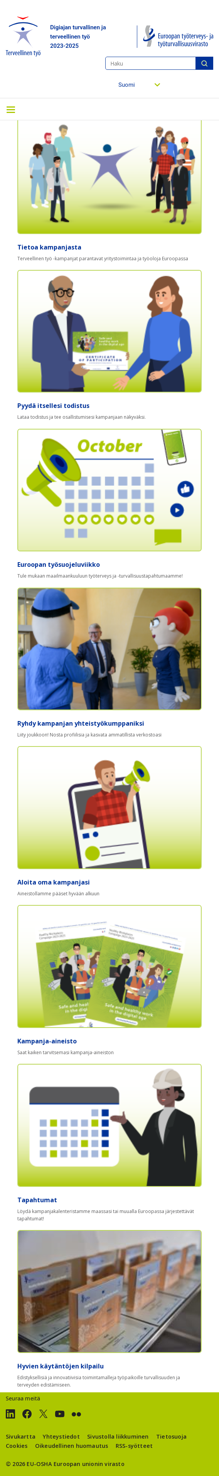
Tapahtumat (37, 1200)
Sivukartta (20, 1436)
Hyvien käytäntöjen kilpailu (60, 1366)
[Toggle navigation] (11, 109)
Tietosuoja (171, 1436)
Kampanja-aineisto (47, 1041)
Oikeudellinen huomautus (71, 1445)
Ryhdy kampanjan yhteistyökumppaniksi (80, 723)
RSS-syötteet (134, 1445)
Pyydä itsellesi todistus (53, 405)
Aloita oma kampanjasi (53, 882)
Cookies (16, 1445)
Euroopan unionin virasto (89, 1464)
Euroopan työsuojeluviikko (58, 564)
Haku (204, 63)
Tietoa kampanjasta (49, 247)
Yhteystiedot (61, 1436)
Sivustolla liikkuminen (117, 1436)
